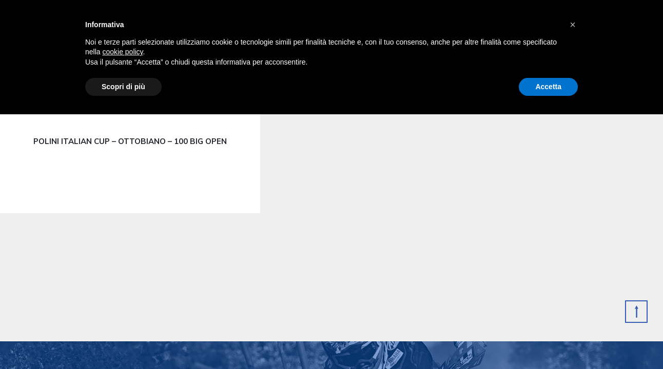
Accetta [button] (548, 87)
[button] (572, 24)
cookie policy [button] (122, 52)
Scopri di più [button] (123, 87)
